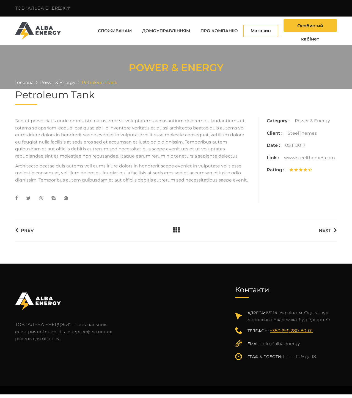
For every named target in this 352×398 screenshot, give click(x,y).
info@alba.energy (281, 342)
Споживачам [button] (115, 30)
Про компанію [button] (219, 30)
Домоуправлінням (166, 30)
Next (328, 229)
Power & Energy (312, 119)
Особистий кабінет (310, 27)
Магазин (261, 30)
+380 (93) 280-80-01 (291, 329)
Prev (24, 229)
